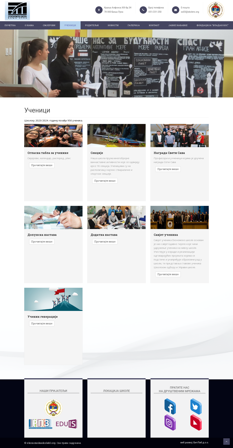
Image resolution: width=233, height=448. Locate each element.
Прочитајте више (41, 165)
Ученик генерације (43, 317)
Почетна (10, 25)
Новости (113, 25)
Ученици (70, 25)
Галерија (134, 25)
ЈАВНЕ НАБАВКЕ (178, 25)
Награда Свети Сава (169, 153)
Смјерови (49, 25)
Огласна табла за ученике (48, 153)
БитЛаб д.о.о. (201, 442)
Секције (97, 153)
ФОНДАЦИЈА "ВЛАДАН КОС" (212, 25)
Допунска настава (42, 235)
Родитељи (92, 25)
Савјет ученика (166, 235)
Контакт (154, 25)
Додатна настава (104, 235)
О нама (29, 25)
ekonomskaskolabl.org (41, 442)
